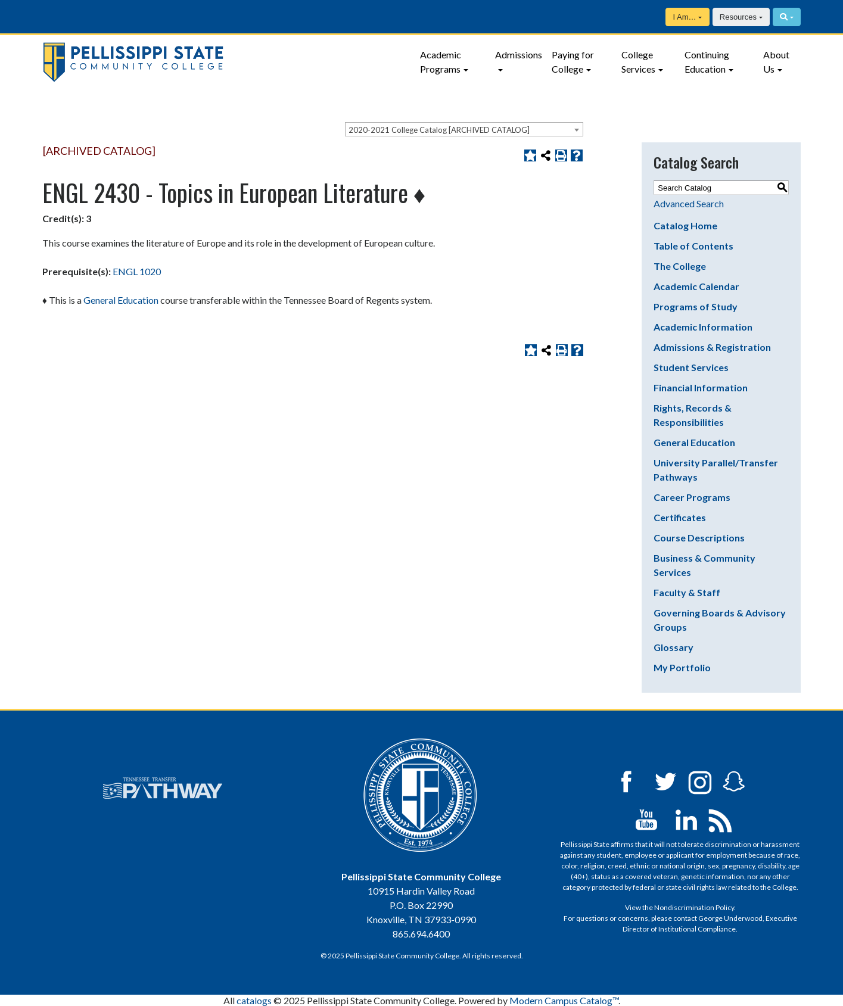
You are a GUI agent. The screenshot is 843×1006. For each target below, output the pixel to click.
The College (680, 266)
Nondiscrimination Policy (694, 907)
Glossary (673, 647)
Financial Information (701, 387)
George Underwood (730, 918)
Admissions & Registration (712, 347)
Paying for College (573, 61)
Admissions (518, 54)
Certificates (680, 517)
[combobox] (464, 129)
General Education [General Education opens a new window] (120, 300)
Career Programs (692, 497)
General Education (694, 442)
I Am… (684, 17)
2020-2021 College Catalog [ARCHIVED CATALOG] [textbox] (439, 130)
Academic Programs (440, 61)
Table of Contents (693, 245)
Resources (738, 17)
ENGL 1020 (137, 271)
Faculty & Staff (687, 592)
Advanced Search (689, 203)
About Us (776, 61)
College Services (638, 61)
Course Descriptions (699, 537)
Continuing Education (707, 61)
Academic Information (703, 326)
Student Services (691, 367)
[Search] (787, 17)
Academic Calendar (696, 286)
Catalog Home (685, 225)
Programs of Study (696, 306)
